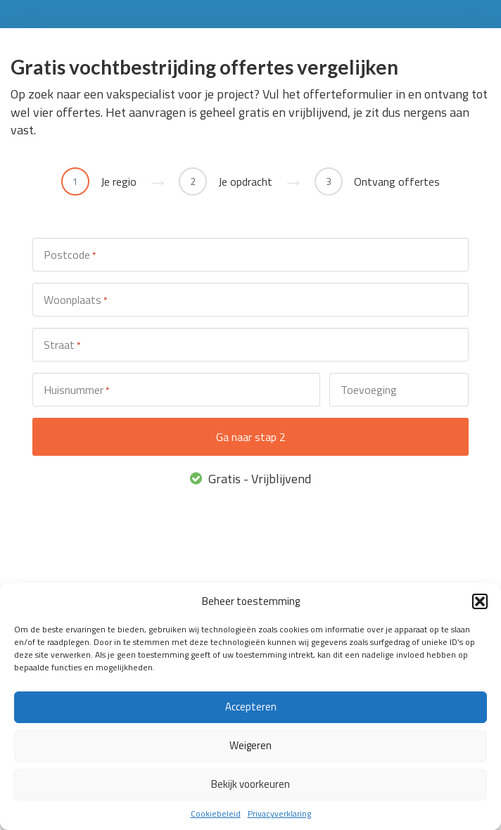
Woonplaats (75, 300)
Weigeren (250, 745)
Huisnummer (76, 390)
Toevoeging (369, 390)
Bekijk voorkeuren (250, 784)
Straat (62, 345)
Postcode (70, 255)
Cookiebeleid (216, 813)
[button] (480, 601)
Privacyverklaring (279, 813)
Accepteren (251, 706)
